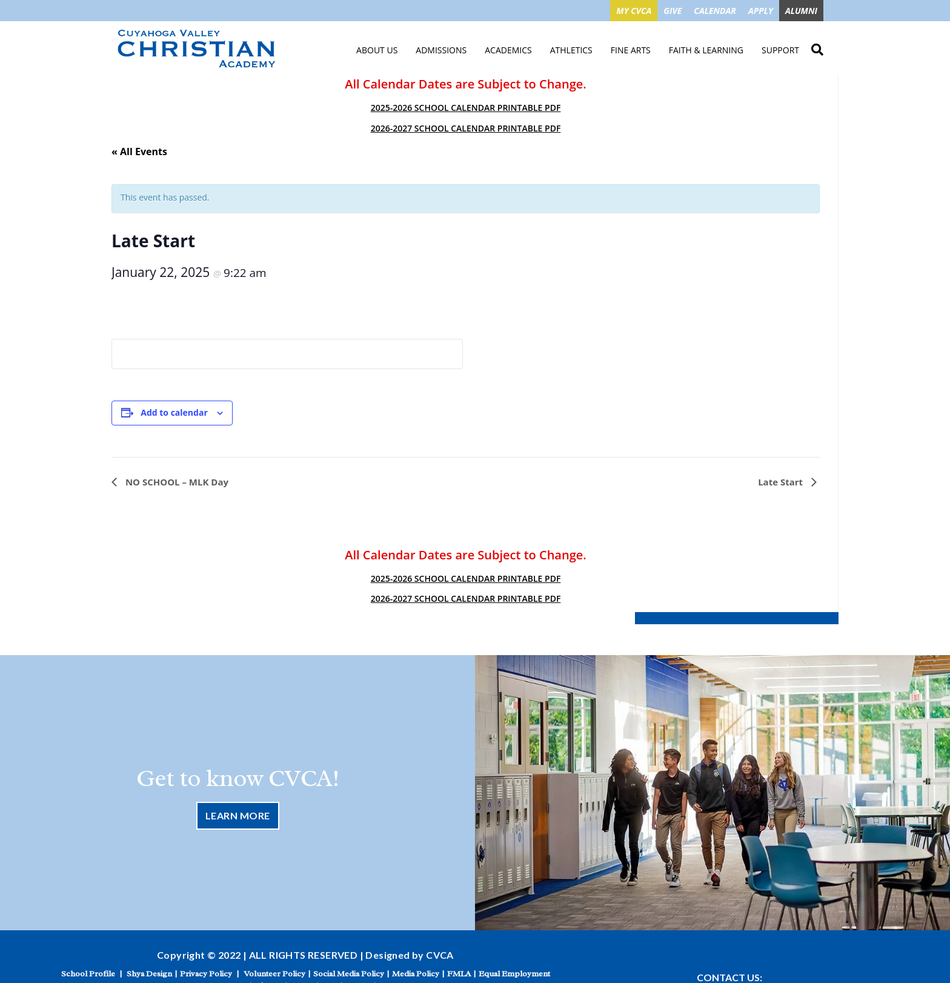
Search (817, 47)
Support (780, 50)
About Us (376, 50)
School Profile (88, 973)
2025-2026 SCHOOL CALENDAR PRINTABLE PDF (466, 107)
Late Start (781, 482)
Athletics (571, 50)
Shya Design (149, 973)
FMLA (459, 973)
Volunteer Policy (274, 973)
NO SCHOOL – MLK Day (175, 482)
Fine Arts (631, 50)
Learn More (237, 815)
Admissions (441, 50)
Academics (508, 50)
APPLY (760, 10)
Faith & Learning (706, 50)
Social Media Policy (348, 973)
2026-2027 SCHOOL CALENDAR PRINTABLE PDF (466, 128)
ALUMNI (801, 10)
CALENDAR (715, 10)
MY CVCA (633, 10)
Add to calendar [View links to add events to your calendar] (174, 412)
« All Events (139, 151)
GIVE (672, 10)
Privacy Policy (206, 973)
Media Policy (415, 973)
